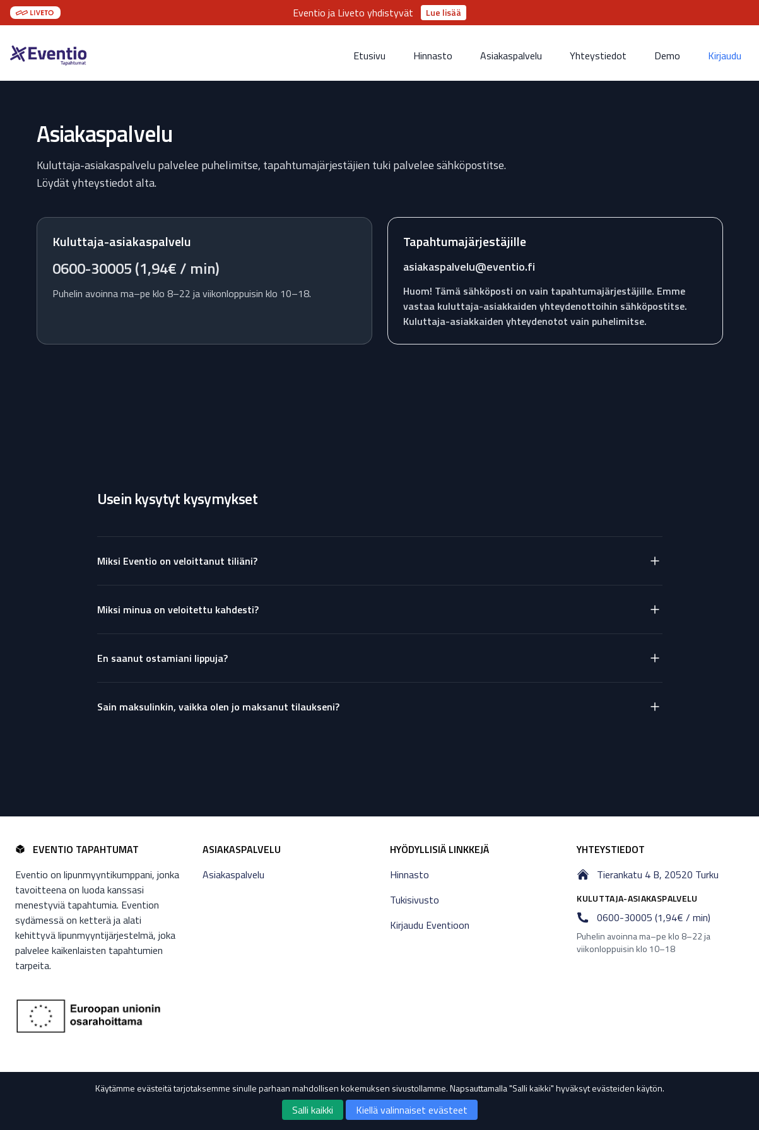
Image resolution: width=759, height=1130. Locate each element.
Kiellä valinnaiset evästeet (412, 1109)
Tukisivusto (414, 899)
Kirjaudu (724, 55)
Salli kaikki (312, 1109)
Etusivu (369, 55)
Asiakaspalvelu (511, 55)
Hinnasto (432, 55)
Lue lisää (443, 12)
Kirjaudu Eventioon (429, 925)
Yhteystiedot (598, 55)
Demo (667, 55)
